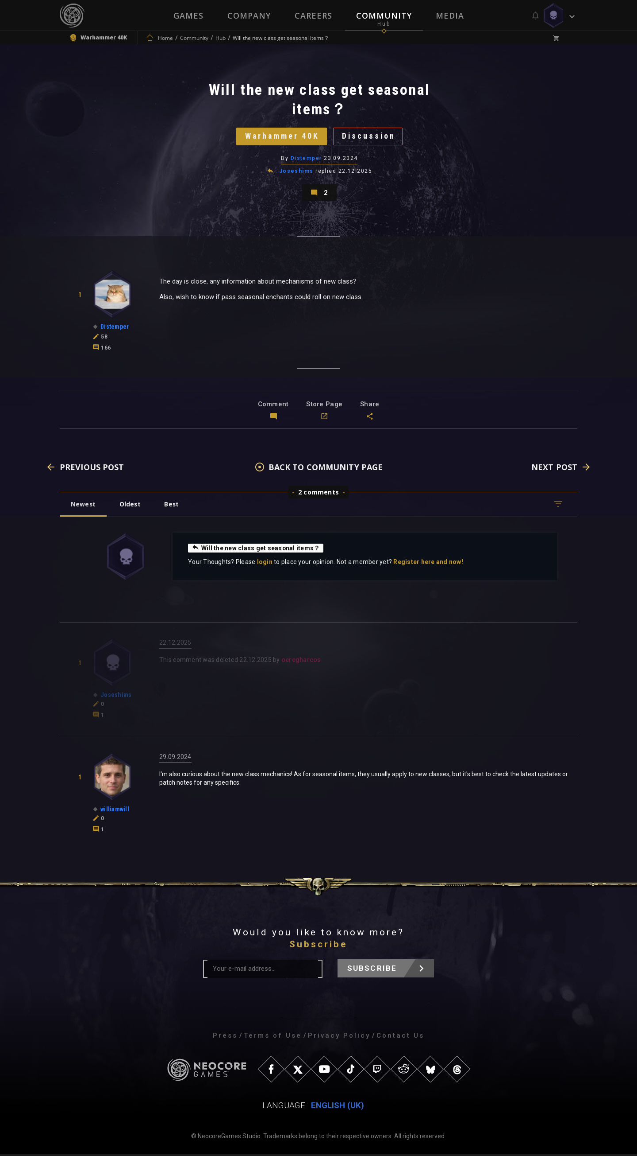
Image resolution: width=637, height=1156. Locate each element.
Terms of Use (273, 1038)
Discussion (369, 136)
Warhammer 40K (281, 136)
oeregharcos (301, 662)
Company (249, 15)
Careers (313, 15)
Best (173, 506)
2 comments (318, 494)
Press (225, 1038)
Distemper (306, 159)
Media (450, 15)
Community (384, 15)
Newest (83, 506)
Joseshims (296, 172)
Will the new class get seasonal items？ (256, 550)
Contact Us (400, 1038)
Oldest (131, 506)
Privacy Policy (339, 1038)
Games (188, 15)
